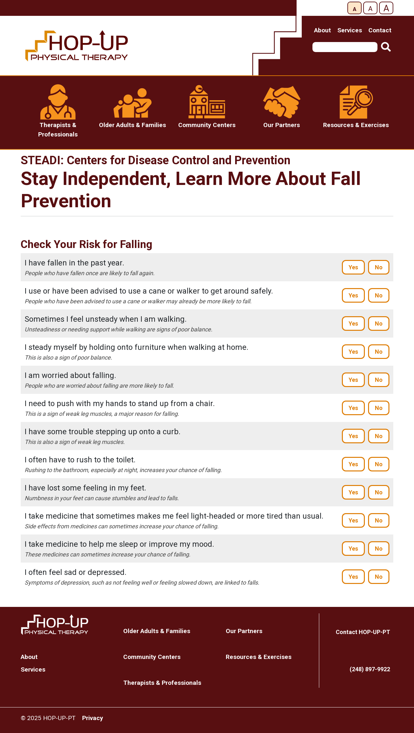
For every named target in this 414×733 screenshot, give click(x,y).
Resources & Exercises (258, 657)
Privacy (92, 718)
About (322, 30)
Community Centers (151, 657)
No (379, 267)
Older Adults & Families (156, 631)
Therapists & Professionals (162, 682)
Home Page (67, 624)
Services (349, 30)
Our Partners (244, 631)
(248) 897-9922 (370, 669)
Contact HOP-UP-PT (363, 632)
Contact (379, 30)
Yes (353, 267)
